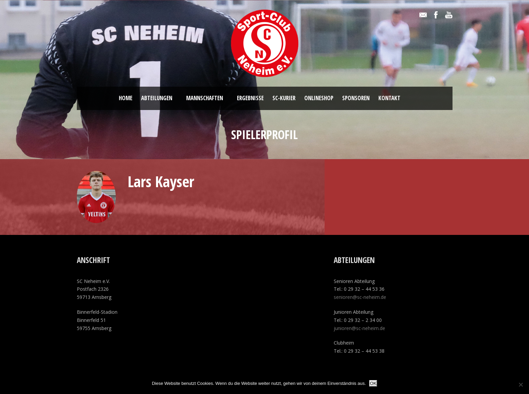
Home (125, 98)
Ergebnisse (250, 98)
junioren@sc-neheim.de (359, 328)
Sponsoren (356, 98)
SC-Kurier (283, 98)
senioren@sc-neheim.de (360, 297)
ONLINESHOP (318, 98)
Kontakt (389, 98)
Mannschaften (204, 98)
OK (373, 383)
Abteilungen (156, 98)
